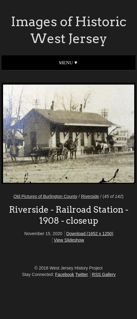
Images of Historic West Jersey (69, 30)
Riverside (90, 196)
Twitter (81, 274)
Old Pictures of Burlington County (45, 196)
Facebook (64, 274)
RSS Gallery (104, 274)
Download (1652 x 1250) (90, 233)
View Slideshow (69, 240)
